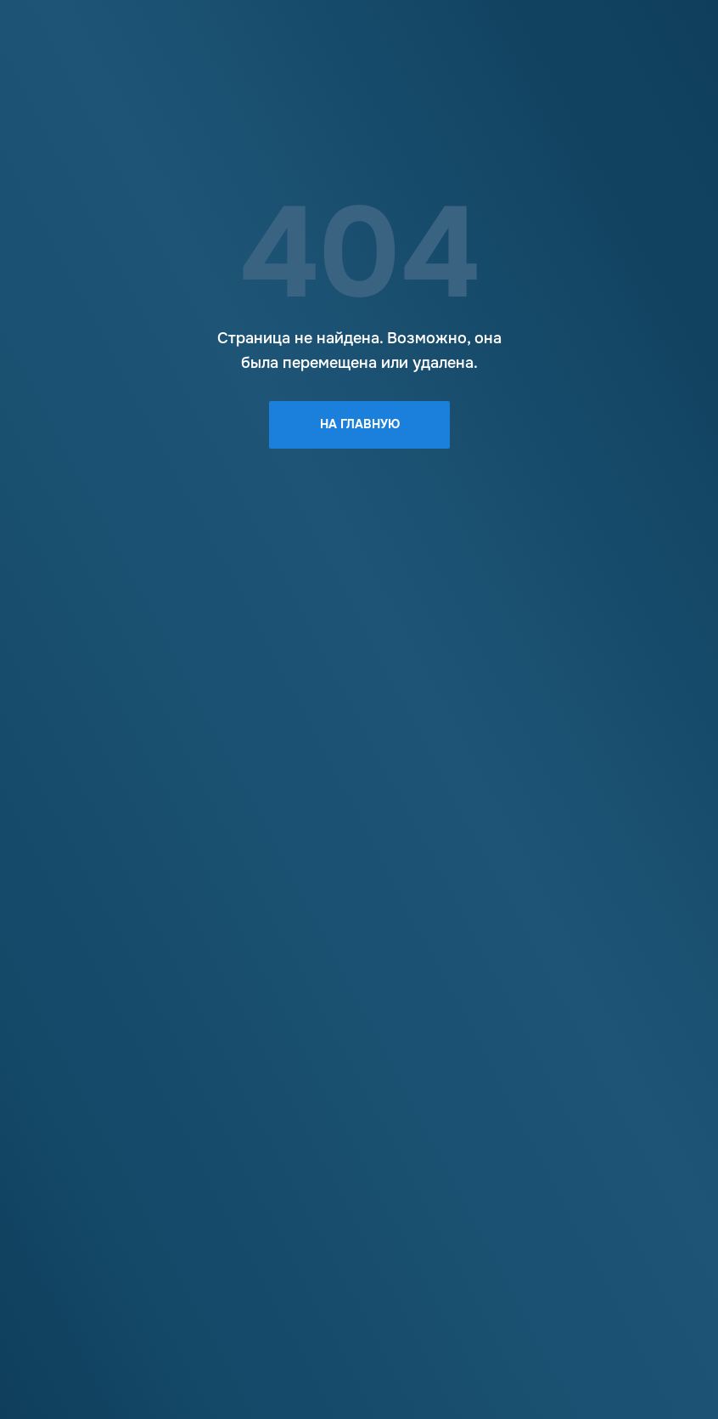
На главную (360, 424)
